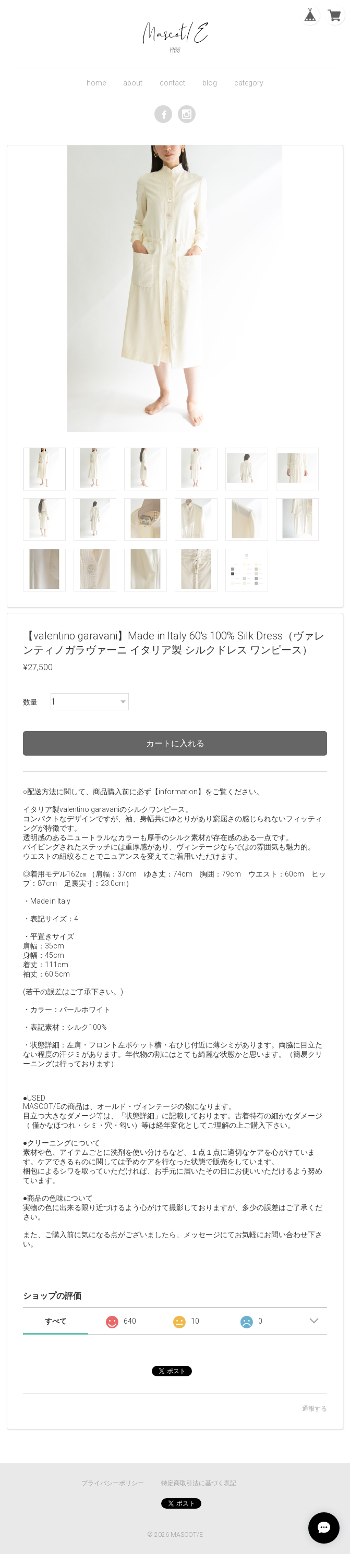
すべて (56, 1321)
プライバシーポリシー (112, 1483)
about (132, 83)
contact (172, 83)
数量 (30, 702)
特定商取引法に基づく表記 (198, 1483)
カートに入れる (175, 743)
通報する (314, 1408)
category (248, 83)
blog (209, 83)
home (96, 83)
